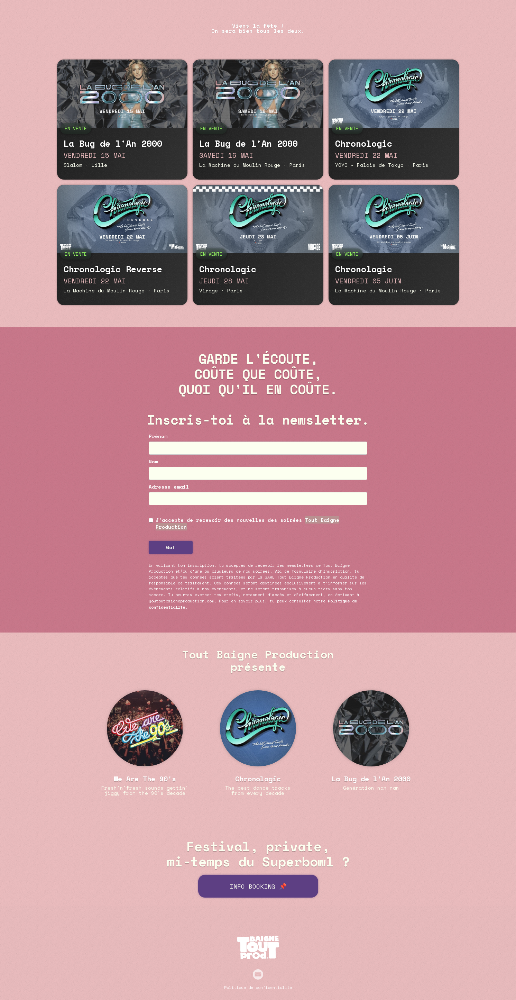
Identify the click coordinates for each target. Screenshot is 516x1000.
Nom (153, 461)
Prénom (158, 436)
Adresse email (169, 486)
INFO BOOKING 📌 (258, 886)
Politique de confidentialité (258, 987)
